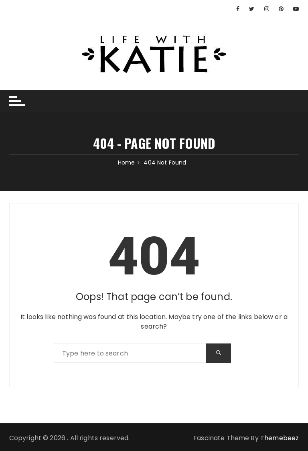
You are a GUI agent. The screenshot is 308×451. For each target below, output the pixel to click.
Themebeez (279, 438)
